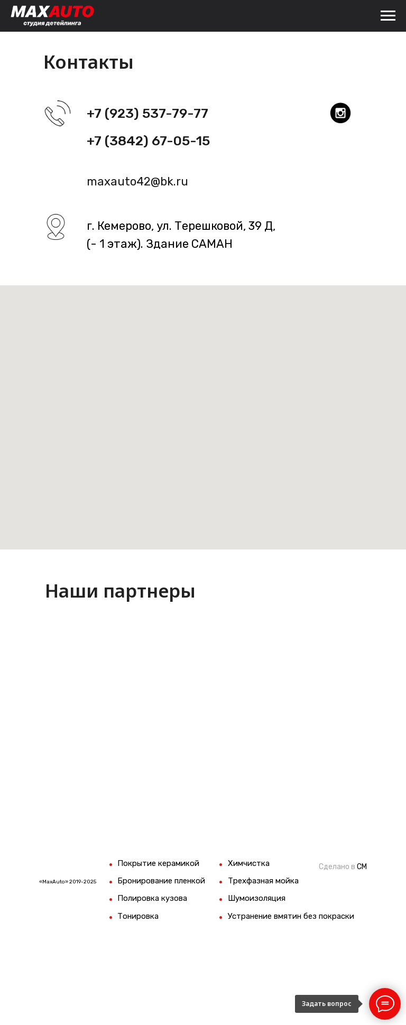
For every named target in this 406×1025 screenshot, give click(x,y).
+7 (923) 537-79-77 (147, 113)
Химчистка (249, 863)
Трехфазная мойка (263, 881)
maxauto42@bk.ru (137, 181)
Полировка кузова (152, 898)
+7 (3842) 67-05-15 (148, 140)
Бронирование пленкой (161, 881)
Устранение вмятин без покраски (291, 916)
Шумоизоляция (256, 898)
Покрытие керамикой (158, 863)
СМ (362, 866)
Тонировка (138, 916)
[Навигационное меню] (388, 16)
